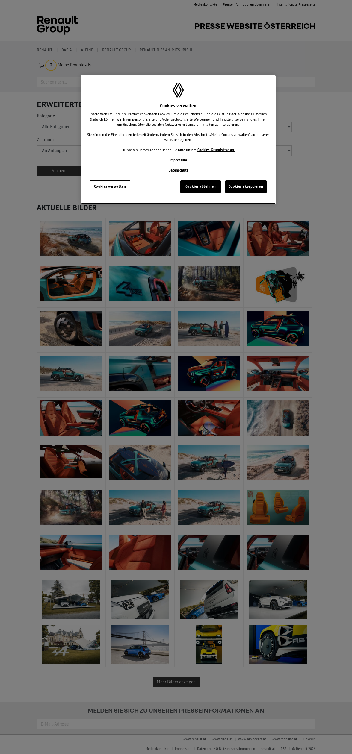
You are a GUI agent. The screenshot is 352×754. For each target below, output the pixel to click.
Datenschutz (178, 170)
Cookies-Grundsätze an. (216, 150)
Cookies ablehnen (200, 186)
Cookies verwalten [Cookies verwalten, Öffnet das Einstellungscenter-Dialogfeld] (110, 186)
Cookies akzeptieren (246, 186)
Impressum (178, 160)
